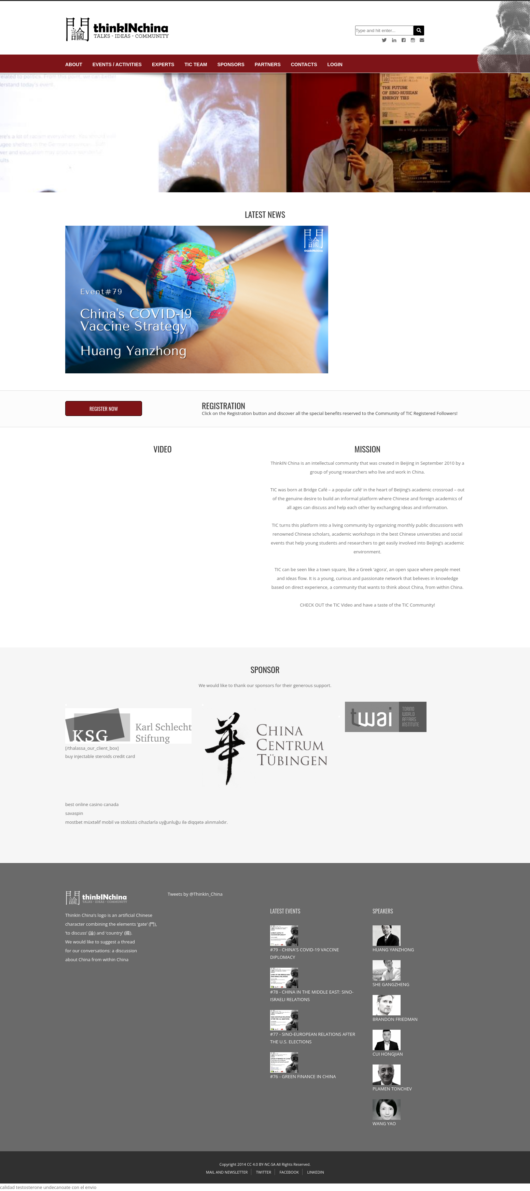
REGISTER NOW (103, 408)
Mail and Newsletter (227, 1172)
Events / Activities (117, 64)
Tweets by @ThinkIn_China (195, 894)
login (334, 64)
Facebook (289, 1172)
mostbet (74, 822)
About (73, 64)
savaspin (74, 813)
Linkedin (315, 1172)
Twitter (263, 1172)
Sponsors (230, 64)
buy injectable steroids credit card (100, 756)
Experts (163, 64)
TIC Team (195, 64)
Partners (268, 64)
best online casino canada (91, 804)
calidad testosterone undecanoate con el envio (48, 1187)
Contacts (304, 64)
